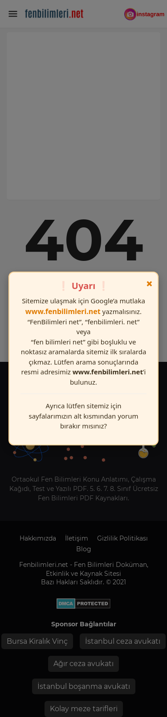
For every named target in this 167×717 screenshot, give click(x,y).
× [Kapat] (149, 283)
